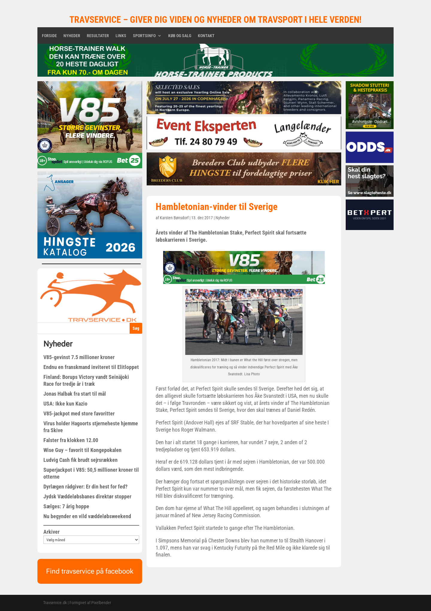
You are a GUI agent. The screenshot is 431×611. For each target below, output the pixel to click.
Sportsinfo (144, 36)
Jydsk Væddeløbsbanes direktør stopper (87, 496)
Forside (49, 36)
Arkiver (51, 532)
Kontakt (206, 36)
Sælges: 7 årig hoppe (66, 506)
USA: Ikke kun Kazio (65, 403)
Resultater (98, 36)
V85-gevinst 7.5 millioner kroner (79, 357)
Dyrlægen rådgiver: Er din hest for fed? (85, 486)
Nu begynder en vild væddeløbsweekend (87, 516)
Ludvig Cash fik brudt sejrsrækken (80, 460)
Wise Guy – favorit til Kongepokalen (82, 450)
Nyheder (71, 36)
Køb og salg (179, 36)
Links (121, 36)
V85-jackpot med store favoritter (79, 413)
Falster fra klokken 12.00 (70, 440)
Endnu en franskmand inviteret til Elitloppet (91, 367)
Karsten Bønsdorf (174, 217)
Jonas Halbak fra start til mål (74, 394)
